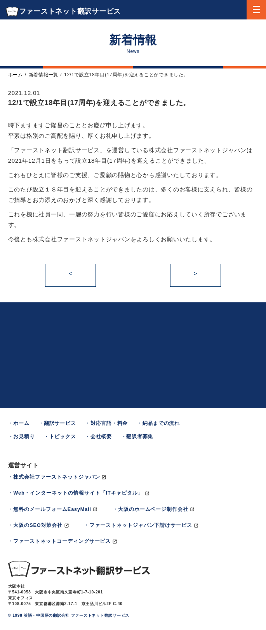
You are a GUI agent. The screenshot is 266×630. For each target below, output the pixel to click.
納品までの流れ (161, 423)
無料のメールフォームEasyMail (52, 509)
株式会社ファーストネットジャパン (56, 477)
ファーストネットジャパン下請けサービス (140, 525)
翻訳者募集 (139, 436)
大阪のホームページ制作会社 (153, 509)
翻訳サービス (60, 423)
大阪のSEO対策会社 (38, 525)
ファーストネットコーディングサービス (62, 541)
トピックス (62, 436)
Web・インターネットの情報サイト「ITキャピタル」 (78, 493)
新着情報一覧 (44, 74)
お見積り (24, 436)
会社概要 (101, 436)
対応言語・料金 (109, 423)
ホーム (15, 74)
